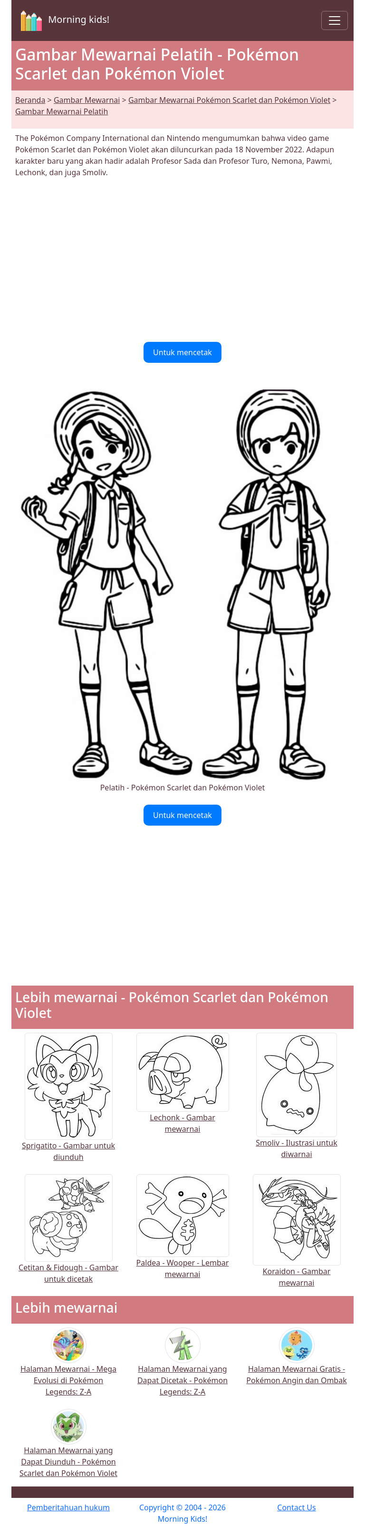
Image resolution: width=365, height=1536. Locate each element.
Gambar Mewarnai (87, 100)
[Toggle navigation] (334, 20)
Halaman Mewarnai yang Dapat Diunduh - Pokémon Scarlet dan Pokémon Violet (68, 1449)
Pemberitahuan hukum (68, 1507)
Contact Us (296, 1507)
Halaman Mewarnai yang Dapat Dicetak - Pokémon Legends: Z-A (182, 1368)
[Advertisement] (182, 260)
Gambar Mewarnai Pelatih (61, 111)
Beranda (30, 100)
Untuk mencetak (182, 352)
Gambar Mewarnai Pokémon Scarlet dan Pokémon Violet (229, 100)
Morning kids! (63, 20)
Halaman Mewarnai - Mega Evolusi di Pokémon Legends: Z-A (68, 1368)
